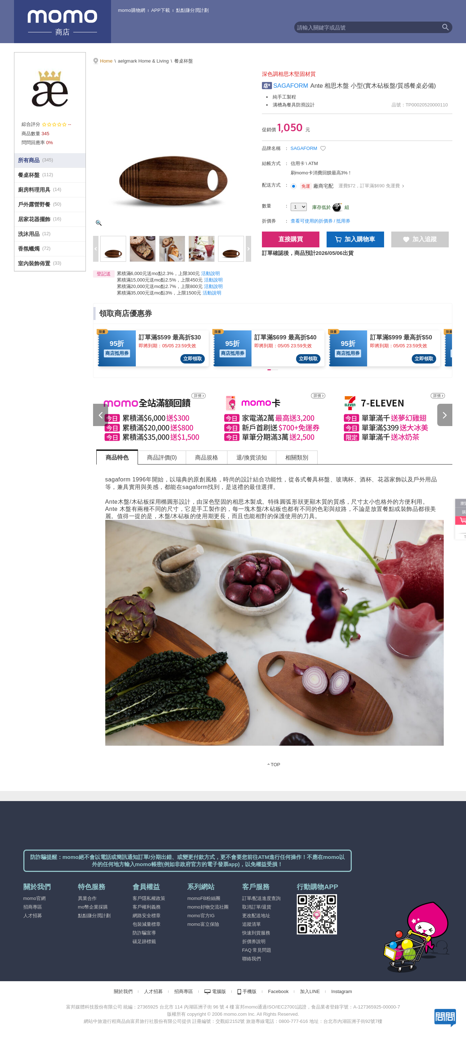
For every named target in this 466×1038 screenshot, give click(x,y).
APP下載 (160, 10)
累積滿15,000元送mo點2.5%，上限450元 (160, 280)
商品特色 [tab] (117, 457)
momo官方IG (200, 915)
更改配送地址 (256, 915)
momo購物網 (131, 10)
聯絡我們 (251, 958)
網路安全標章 (147, 915)
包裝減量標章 (147, 924)
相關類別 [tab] (296, 457)
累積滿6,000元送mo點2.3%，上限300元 (158, 273)
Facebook (278, 991)
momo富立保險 (203, 924)
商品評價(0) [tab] (162, 457)
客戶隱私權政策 (149, 898)
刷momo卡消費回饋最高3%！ (321, 172)
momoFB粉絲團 (203, 898)
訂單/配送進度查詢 (261, 898)
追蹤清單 (251, 924)
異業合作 (87, 898)
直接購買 (290, 239)
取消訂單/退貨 (257, 907)
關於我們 (123, 991)
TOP (276, 764)
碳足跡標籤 (144, 941)
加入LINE (310, 991)
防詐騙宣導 (144, 933)
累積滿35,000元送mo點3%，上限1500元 (159, 293)
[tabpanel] (274, 620)
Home (106, 61)
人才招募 (32, 915)
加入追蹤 (420, 239)
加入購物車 (355, 239)
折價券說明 (254, 941)
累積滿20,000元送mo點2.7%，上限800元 (160, 286)
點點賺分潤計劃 (192, 10)
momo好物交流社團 (207, 907)
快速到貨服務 (256, 933)
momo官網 (34, 898)
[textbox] (366, 27)
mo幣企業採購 (93, 907)
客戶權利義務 (147, 907)
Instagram (341, 991)
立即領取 (192, 358)
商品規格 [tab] (206, 457)
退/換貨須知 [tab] (251, 457)
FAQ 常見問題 (257, 950)
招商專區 (32, 907)
